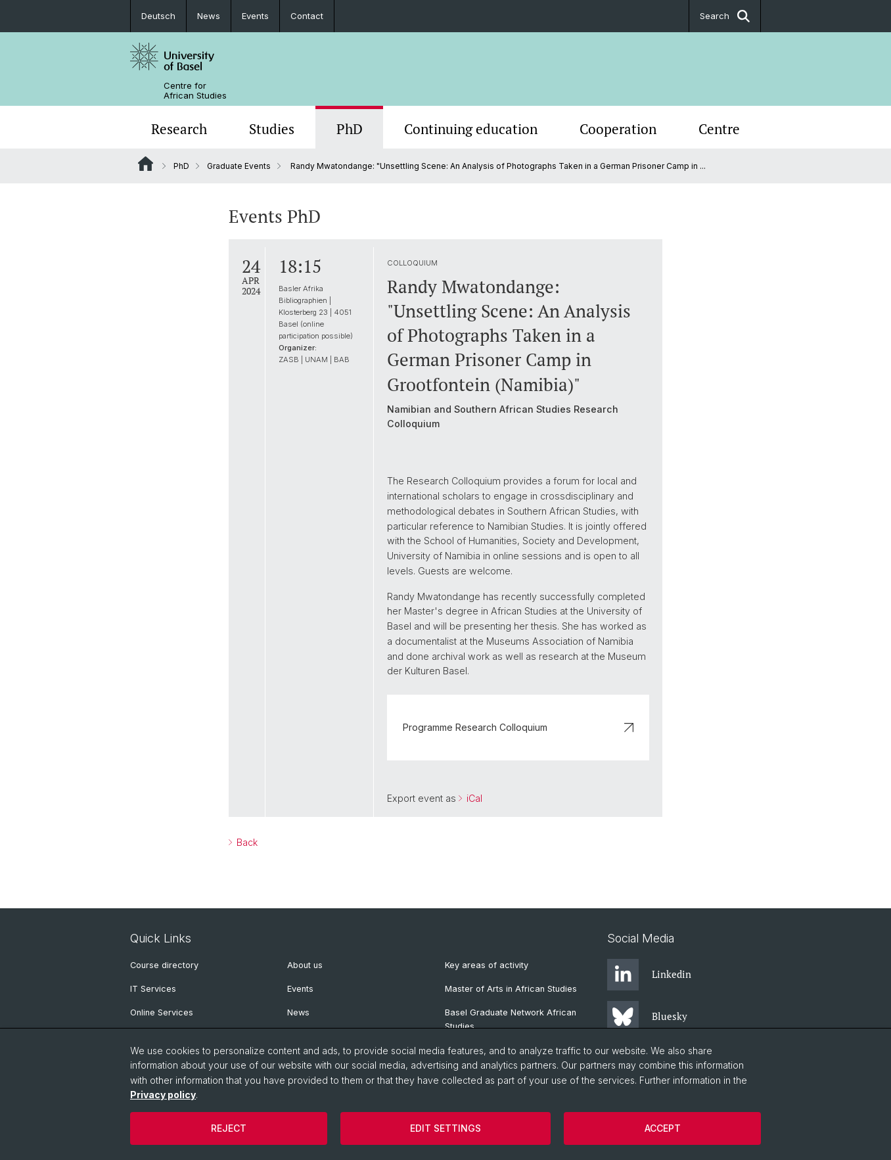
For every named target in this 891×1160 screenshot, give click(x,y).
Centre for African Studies (195, 91)
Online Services (161, 1012)
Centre (719, 129)
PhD (349, 129)
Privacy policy (163, 1094)
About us (305, 965)
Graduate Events (239, 166)
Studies (271, 129)
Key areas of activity (486, 965)
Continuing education (470, 129)
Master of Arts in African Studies (511, 989)
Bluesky (647, 1016)
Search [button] (725, 16)
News (208, 16)
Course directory (164, 965)
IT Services (153, 989)
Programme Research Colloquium (518, 727)
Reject (228, 1128)
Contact (306, 16)
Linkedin (649, 974)
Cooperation (618, 129)
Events (255, 16)
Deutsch (158, 16)
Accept (663, 1128)
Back (246, 842)
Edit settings (445, 1128)
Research (179, 129)
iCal (473, 798)
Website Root (145, 163)
